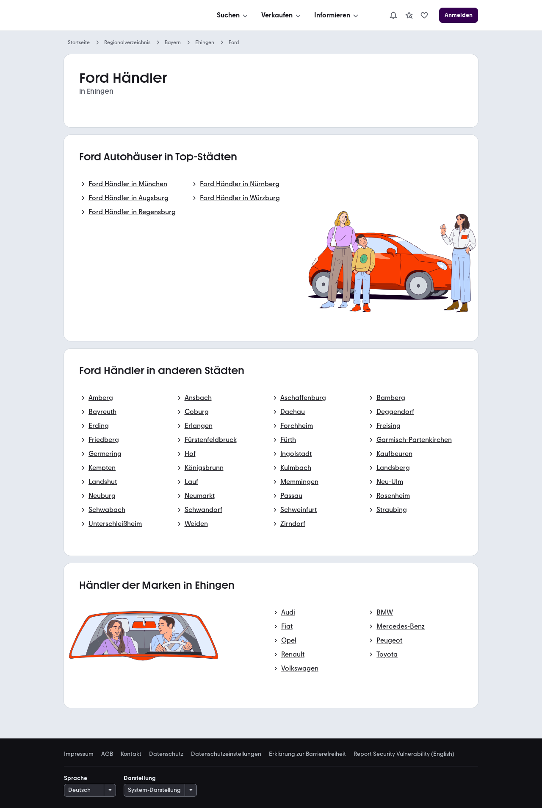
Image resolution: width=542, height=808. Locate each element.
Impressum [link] (79, 754)
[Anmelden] (458, 15)
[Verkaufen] (282, 15)
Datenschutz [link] (166, 754)
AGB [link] (107, 754)
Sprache (75, 778)
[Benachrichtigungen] (393, 15)
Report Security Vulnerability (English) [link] (404, 754)
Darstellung (140, 778)
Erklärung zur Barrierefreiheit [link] (307, 754)
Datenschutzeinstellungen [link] (226, 754)
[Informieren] (337, 15)
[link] (409, 15)
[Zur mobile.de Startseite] (127, 15)
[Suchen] (233, 15)
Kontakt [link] (131, 754)
